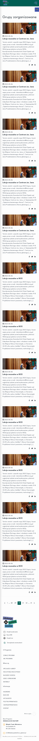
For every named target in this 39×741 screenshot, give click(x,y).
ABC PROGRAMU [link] (8, 658)
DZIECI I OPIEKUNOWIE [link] (9, 678)
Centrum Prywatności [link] (10, 705)
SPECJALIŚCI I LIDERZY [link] (9, 668)
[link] (37, 10)
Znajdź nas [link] (8, 638)
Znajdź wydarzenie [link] (10, 632)
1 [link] (7, 603)
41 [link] (31, 603)
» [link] (34, 603)
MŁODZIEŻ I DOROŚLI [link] (9, 675)
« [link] (4, 603)
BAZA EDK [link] (6, 695)
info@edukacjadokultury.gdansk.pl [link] (16, 733)
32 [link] (26, 603)
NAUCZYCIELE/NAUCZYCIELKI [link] (11, 672)
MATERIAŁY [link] (6, 682)
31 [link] (23, 603)
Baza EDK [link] (7, 635)
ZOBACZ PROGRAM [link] (8, 655)
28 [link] (11, 603)
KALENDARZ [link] (6, 692)
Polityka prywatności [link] (10, 701)
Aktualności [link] (7, 698)
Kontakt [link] (6, 708)
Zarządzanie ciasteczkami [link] (12, 642)
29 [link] (15, 603)
